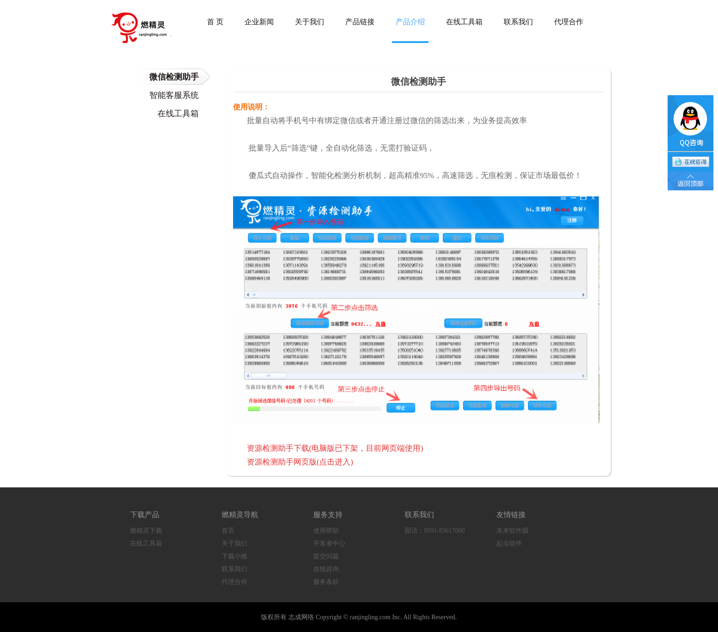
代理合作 (234, 581)
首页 (228, 530)
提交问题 (326, 556)
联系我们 (234, 569)
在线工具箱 (146, 543)
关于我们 (234, 543)
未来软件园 (512, 530)
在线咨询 (326, 569)
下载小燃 (234, 556)
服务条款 (326, 581)
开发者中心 (329, 543)
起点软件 (509, 543)
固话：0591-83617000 (435, 530)
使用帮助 (326, 530)
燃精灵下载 (146, 530)
